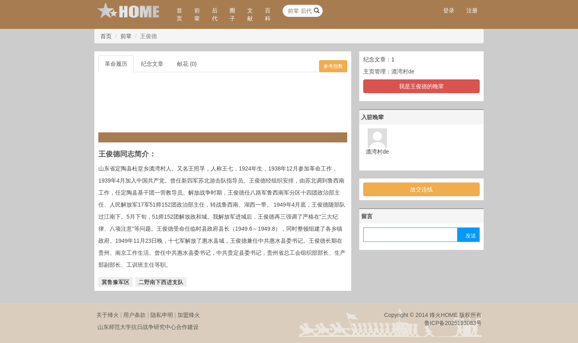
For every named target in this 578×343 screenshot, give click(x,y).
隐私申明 (162, 315)
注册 (472, 10)
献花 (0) (187, 64)
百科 (268, 14)
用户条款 (134, 315)
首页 (179, 14)
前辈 (197, 14)
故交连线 (421, 189)
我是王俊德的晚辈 (421, 86)
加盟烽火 (188, 315)
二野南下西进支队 (160, 282)
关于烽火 (107, 315)
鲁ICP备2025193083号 (453, 323)
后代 (215, 14)
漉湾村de (403, 71)
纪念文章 (152, 64)
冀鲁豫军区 (116, 282)
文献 (250, 14)
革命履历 (116, 64)
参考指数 (333, 66)
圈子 (232, 14)
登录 (448, 10)
